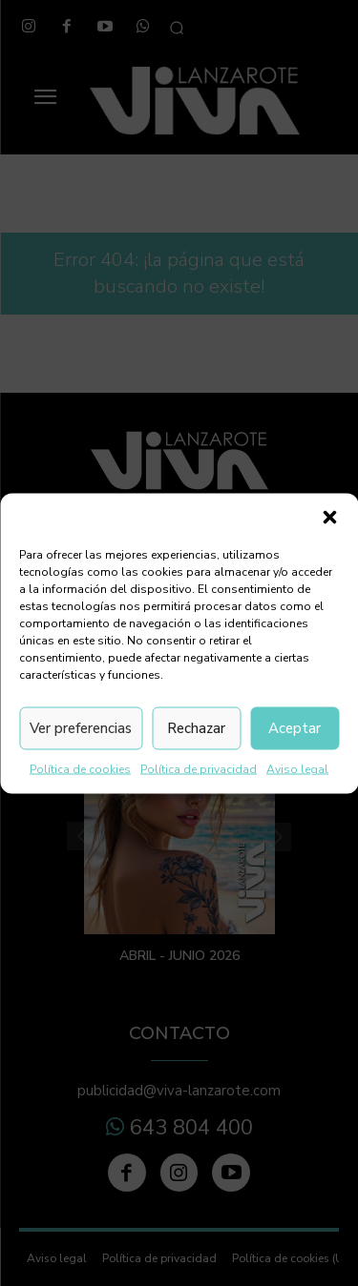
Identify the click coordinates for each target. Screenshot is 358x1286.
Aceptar (294, 728)
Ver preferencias (81, 728)
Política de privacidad (198, 768)
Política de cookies (80, 768)
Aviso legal (297, 768)
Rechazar (196, 728)
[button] (329, 516)
